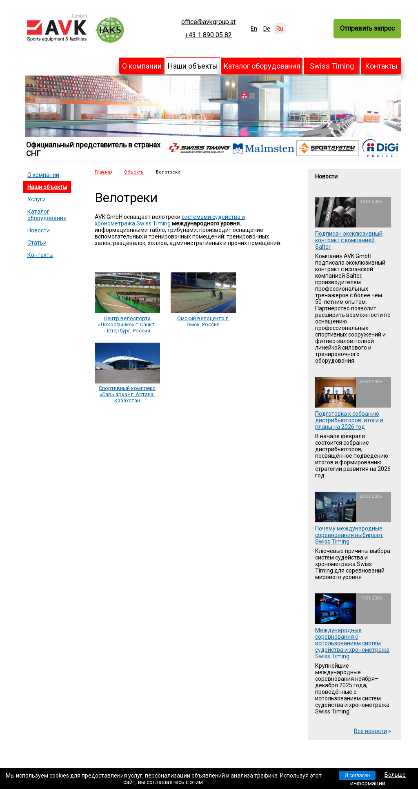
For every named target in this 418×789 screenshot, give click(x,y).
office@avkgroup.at (208, 22)
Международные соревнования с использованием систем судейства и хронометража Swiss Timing (352, 643)
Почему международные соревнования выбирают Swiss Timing (349, 535)
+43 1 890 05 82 (208, 35)
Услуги (36, 199)
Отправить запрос (367, 28)
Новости (38, 230)
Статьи (37, 242)
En (254, 28)
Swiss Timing (332, 66)
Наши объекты (193, 66)
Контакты (381, 66)
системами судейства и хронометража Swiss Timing (170, 220)
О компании (142, 66)
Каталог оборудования (261, 66)
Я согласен (357, 775)
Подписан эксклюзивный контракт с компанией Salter (348, 240)
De (266, 28)
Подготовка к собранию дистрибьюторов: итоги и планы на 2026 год (349, 420)
